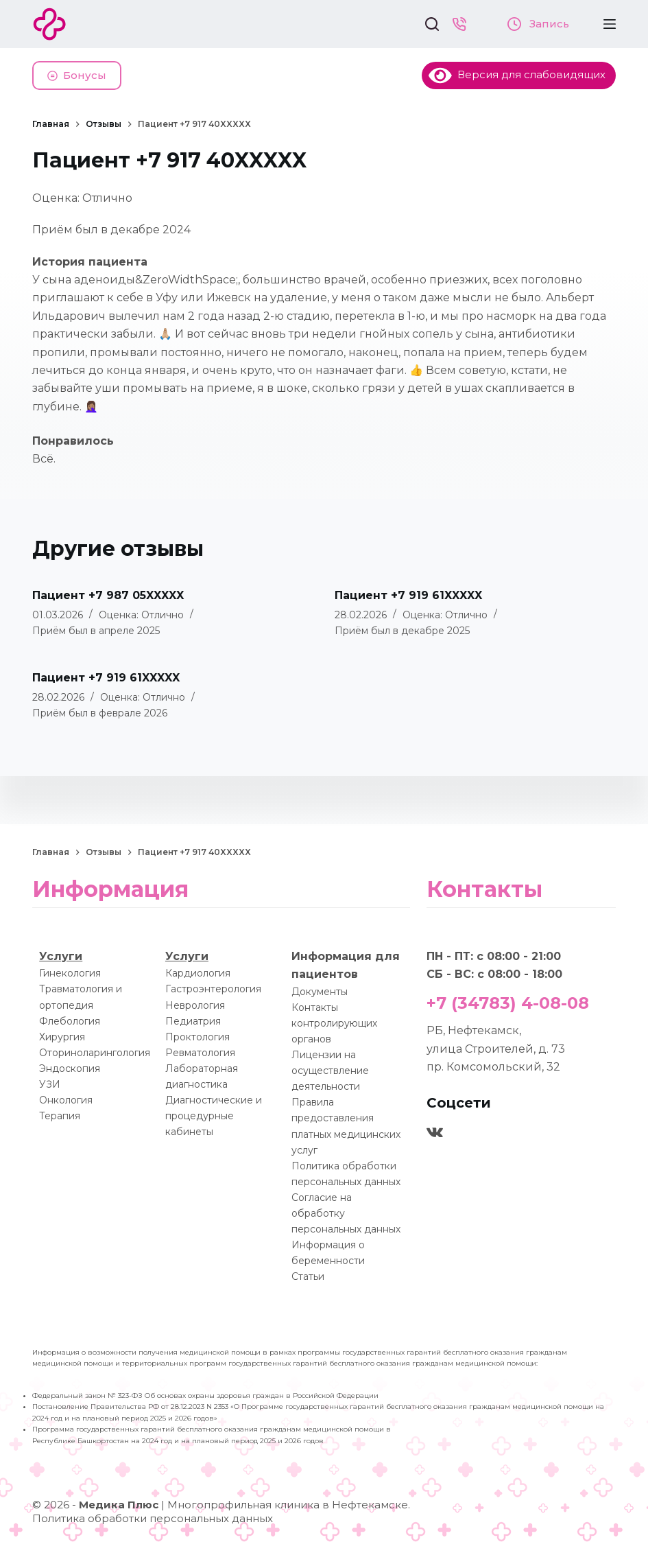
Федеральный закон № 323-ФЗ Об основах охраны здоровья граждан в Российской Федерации (205, 1395)
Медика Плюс (118, 1504)
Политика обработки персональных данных (152, 1518)
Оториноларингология (94, 1053)
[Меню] (609, 24)
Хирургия (62, 1037)
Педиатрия (193, 1021)
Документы (319, 991)
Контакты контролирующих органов (334, 1023)
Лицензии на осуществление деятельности (330, 1071)
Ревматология (200, 1053)
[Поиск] (432, 24)
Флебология (69, 1021)
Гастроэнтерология (213, 989)
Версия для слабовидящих (517, 74)
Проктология (197, 1037)
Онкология (66, 1100)
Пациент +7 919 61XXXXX (408, 595)
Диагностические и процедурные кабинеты (213, 1116)
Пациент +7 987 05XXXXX (108, 595)
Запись (538, 24)
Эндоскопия (69, 1068)
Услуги (60, 956)
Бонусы (76, 75)
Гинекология (70, 973)
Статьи (307, 1276)
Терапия (59, 1116)
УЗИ (49, 1084)
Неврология (195, 1005)
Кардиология (197, 973)
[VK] (435, 1132)
